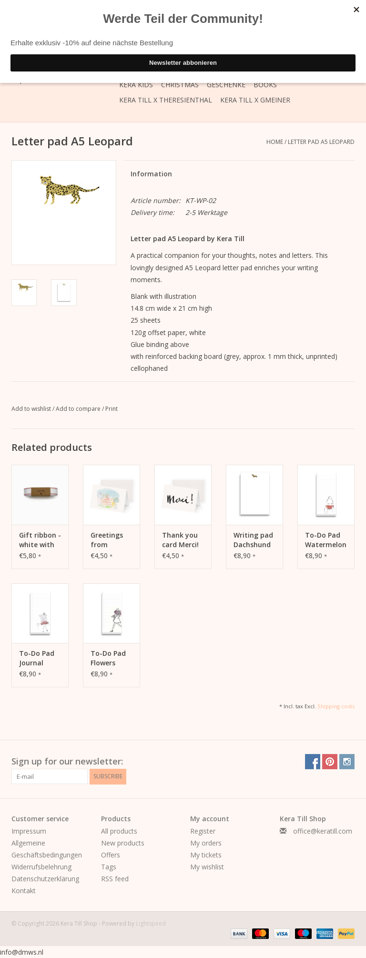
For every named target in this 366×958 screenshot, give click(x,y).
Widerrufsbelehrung (41, 866)
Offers (110, 854)
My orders (206, 842)
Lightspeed (151, 923)
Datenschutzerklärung (45, 878)
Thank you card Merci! (180, 539)
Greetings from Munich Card (111, 540)
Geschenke (226, 84)
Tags (108, 866)
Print (111, 409)
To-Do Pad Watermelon (325, 539)
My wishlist (207, 866)
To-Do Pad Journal (36, 658)
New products (122, 842)
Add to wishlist (31, 409)
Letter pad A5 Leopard (321, 142)
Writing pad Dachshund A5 (253, 540)
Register (202, 831)
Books (265, 84)
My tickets (206, 854)
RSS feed (115, 878)
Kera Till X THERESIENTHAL (165, 99)
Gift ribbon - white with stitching (40, 540)
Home (274, 142)
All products (119, 831)
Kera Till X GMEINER (255, 99)
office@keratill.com (322, 831)
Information (151, 173)
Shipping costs (336, 706)
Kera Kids (136, 84)
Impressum (28, 831)
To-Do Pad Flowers (108, 658)
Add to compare (79, 409)
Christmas (180, 84)
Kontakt (23, 890)
